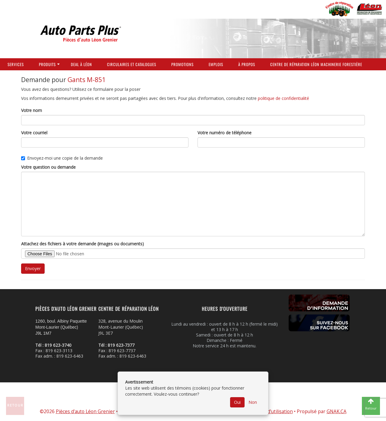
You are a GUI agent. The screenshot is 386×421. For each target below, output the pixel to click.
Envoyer (33, 268)
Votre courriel (34, 133)
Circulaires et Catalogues (131, 64)
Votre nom (31, 110)
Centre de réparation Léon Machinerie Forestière (316, 64)
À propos (246, 64)
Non (252, 402)
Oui (237, 402)
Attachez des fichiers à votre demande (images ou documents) (82, 244)
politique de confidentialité (283, 98)
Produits (47, 64)
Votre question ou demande (48, 167)
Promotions (182, 64)
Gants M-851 (87, 79)
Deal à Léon (81, 64)
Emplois (216, 64)
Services (16, 64)
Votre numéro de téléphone (225, 133)
